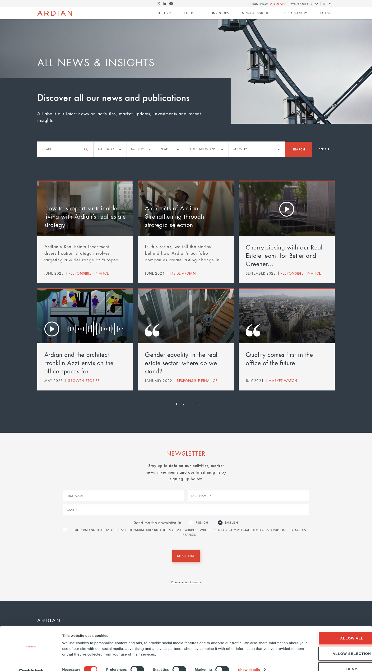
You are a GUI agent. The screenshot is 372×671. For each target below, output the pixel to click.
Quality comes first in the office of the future (279, 358)
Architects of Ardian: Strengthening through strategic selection (174, 216)
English (231, 523)
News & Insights (256, 13)
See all (324, 149)
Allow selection (332, 643)
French (202, 523)
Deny (332, 658)
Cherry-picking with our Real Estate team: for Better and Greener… (284, 255)
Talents (326, 13)
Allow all (332, 628)
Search (298, 149)
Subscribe (186, 555)
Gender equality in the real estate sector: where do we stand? (181, 362)
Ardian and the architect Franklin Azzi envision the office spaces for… (79, 362)
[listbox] (109, 149)
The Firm (165, 13)
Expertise (191, 13)
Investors (220, 13)
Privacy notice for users (186, 582)
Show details (249, 659)
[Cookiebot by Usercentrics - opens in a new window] (30, 661)
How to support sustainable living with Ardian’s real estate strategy (85, 216)
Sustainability (295, 13)
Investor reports (301, 4)
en (324, 3)
